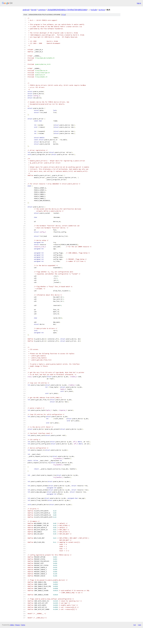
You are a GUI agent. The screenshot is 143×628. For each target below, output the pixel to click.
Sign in (139, 3)
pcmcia (102, 9)
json (139, 625)
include (94, 9)
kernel (33, 9)
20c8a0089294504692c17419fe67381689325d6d (67, 9)
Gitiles (12, 625)
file (63, 14)
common (42, 9)
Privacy (17, 625)
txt (134, 625)
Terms (23, 625)
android (26, 9)
